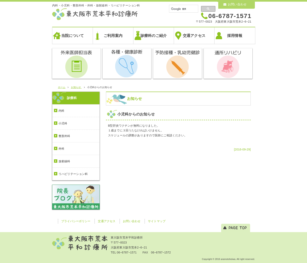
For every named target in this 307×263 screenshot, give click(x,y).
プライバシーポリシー (75, 221)
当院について (72, 36)
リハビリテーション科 (73, 174)
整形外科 (64, 136)
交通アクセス (194, 36)
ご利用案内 (113, 36)
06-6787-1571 (229, 15)
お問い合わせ (235, 4)
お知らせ (134, 99)
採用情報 (234, 36)
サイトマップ (156, 221)
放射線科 (64, 161)
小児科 (63, 123)
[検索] (183, 9)
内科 (61, 110)
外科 (61, 148)
